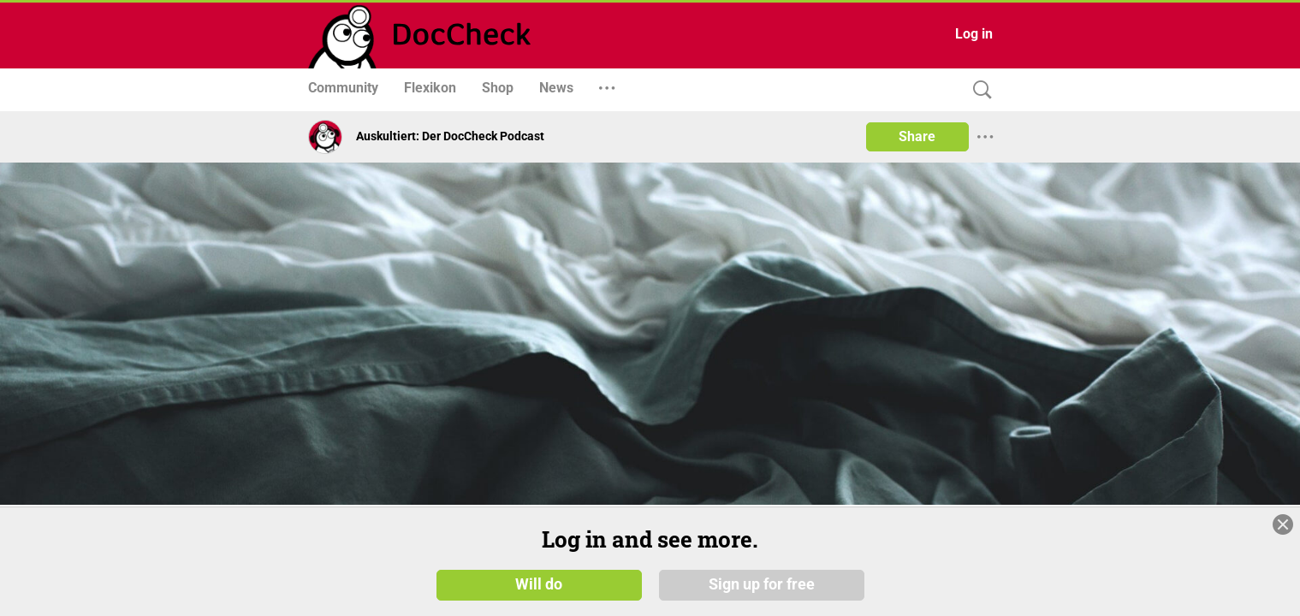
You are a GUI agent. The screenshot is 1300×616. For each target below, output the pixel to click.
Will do (538, 583)
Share (917, 136)
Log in (974, 34)
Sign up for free (762, 583)
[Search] (978, 90)
